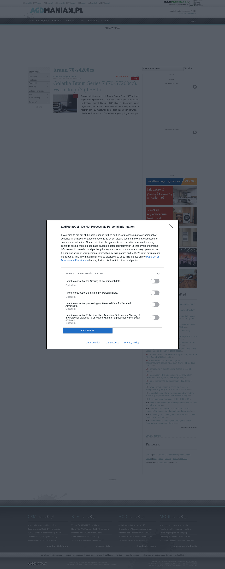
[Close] (172, 227)
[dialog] (112, 284)
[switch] (155, 281)
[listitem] (112, 273)
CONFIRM (87, 330)
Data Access (112, 342)
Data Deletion (93, 342)
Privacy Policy (131, 342)
